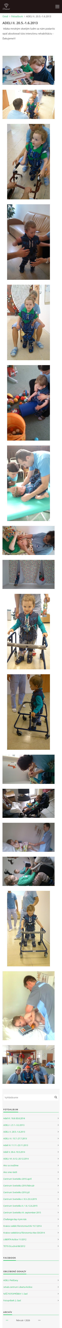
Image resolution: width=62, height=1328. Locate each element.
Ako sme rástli (10, 1172)
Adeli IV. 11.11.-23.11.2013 (15, 1145)
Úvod (5, 16)
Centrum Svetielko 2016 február (18, 1185)
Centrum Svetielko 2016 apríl (17, 1178)
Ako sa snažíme (10, 1165)
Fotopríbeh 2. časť (12, 1300)
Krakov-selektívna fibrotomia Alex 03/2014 (24, 1232)
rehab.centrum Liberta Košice (17, 1287)
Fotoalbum (17, 16)
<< (7, 1320)
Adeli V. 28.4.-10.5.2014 (14, 1151)
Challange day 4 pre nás (14, 1219)
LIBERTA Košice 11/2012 (14, 1239)
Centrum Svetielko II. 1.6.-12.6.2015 (20, 1205)
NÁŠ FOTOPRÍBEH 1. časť (15, 1293)
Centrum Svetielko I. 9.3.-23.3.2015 (20, 1199)
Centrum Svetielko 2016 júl (16, 1192)
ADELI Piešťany (10, 1280)
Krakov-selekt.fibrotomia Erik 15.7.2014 (22, 1225)
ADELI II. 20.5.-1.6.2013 (14, 1131)
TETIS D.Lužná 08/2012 (14, 1246)
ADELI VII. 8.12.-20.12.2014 (16, 1158)
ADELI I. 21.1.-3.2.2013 (13, 1125)
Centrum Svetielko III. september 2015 (22, 1212)
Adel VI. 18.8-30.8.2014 (14, 1118)
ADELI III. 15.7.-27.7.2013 (15, 1138)
